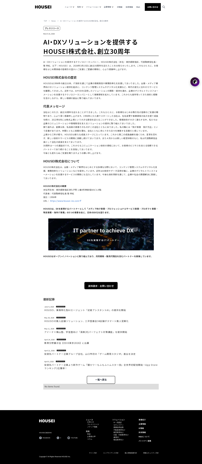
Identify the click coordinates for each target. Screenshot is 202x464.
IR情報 (119, 7)
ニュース (89, 419)
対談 (89, 434)
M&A (138, 7)
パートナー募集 (145, 441)
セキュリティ (118, 425)
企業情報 (142, 424)
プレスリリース (93, 424)
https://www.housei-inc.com (64, 200)
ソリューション (118, 419)
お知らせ (90, 422)
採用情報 (129, 7)
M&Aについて (144, 436)
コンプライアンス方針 (111, 453)
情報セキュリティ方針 (151, 453)
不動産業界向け (119, 430)
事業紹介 (142, 419)
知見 (88, 431)
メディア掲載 (92, 427)
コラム (89, 439)
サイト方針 (93, 453)
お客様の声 (91, 436)
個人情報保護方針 (131, 453)
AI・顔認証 (117, 422)
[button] (69, 7)
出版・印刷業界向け (121, 435)
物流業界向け (118, 440)
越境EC (116, 437)
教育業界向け (118, 432)
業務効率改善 (118, 427)
